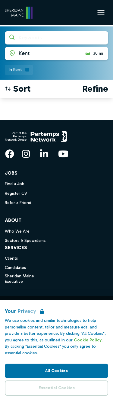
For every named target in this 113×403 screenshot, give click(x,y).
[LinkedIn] (44, 154)
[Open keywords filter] (56, 38)
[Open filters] (95, 88)
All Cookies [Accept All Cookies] (56, 370)
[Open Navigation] (101, 12)
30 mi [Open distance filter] (94, 53)
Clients (11, 258)
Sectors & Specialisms (25, 240)
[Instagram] (26, 154)
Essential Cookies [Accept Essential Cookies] (57, 387)
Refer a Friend (18, 202)
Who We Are (17, 231)
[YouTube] (63, 154)
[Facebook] (9, 154)
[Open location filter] (42, 53)
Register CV (16, 193)
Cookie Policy (88, 340)
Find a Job (14, 183)
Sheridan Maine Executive (19, 278)
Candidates (15, 267)
